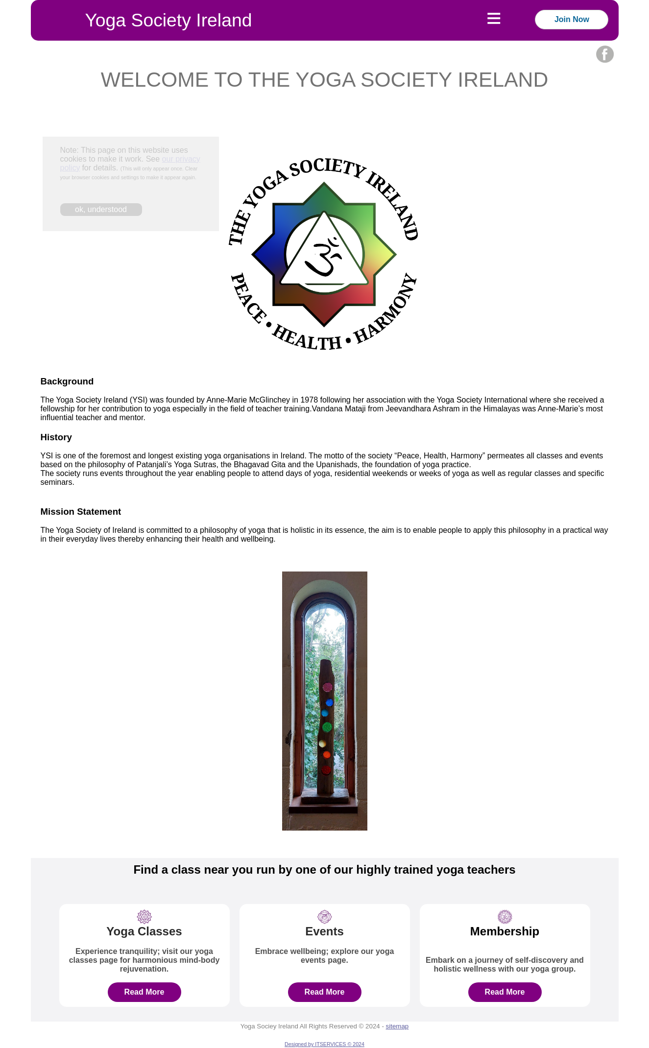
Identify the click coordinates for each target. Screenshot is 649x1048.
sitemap (397, 1026)
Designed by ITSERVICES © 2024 (324, 1044)
